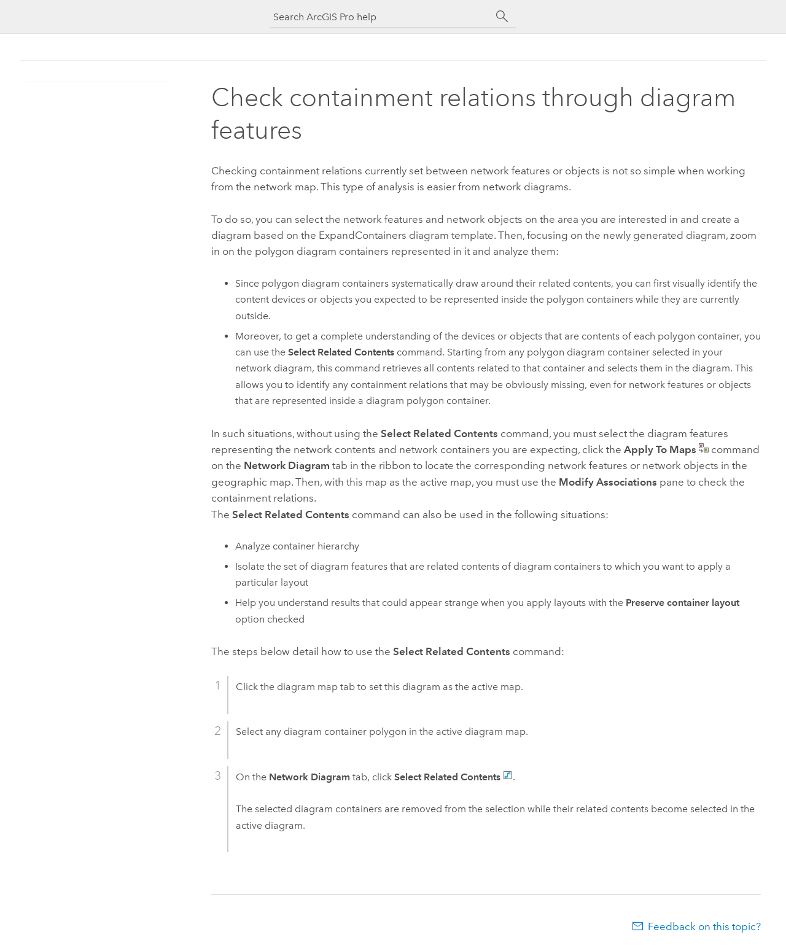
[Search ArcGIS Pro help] (380, 17)
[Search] (502, 16)
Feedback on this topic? (704, 926)
